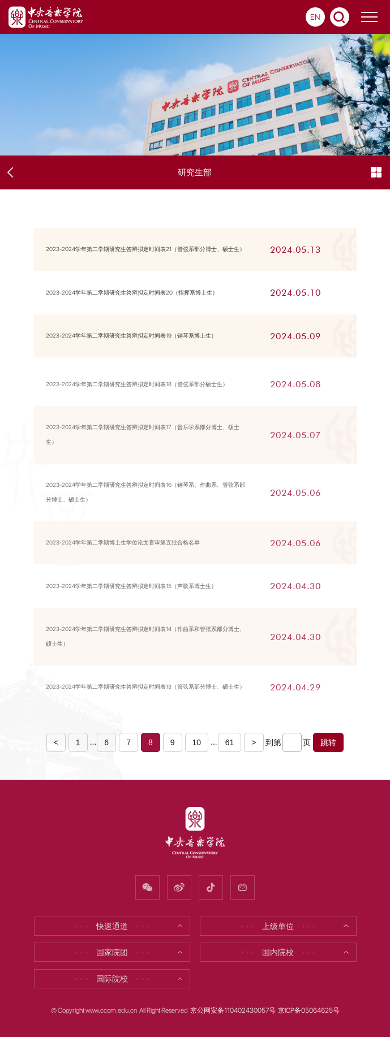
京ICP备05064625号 (309, 1010)
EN (315, 16)
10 (197, 742)
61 (229, 742)
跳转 (328, 742)
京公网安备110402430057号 (233, 1010)
